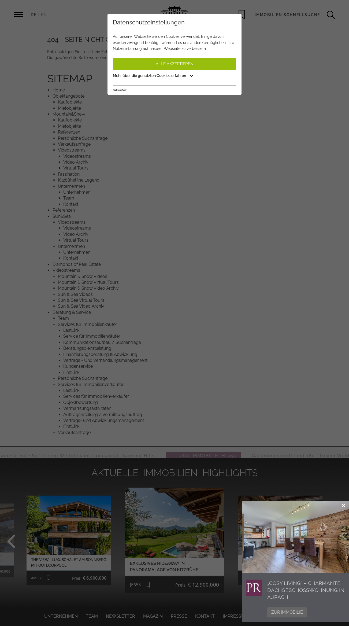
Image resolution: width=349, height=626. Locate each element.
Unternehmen (61, 616)
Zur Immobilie (287, 612)
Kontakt (205, 616)
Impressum (235, 616)
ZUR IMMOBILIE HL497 (221, 452)
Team (92, 616)
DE (34, 15)
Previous (21, 540)
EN (44, 15)
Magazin (153, 616)
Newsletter (120, 616)
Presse (179, 616)
